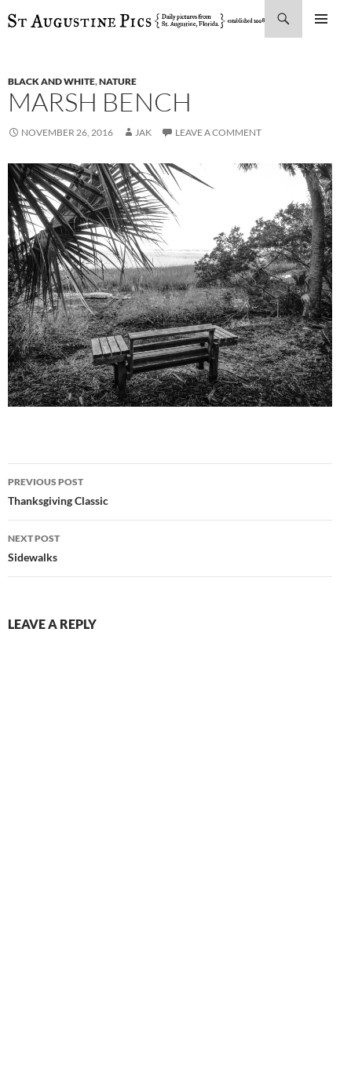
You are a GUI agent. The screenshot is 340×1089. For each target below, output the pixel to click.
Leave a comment (218, 132)
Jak (143, 132)
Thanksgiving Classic (170, 490)
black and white (51, 81)
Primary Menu (321, 19)
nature (118, 81)
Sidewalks (170, 546)
